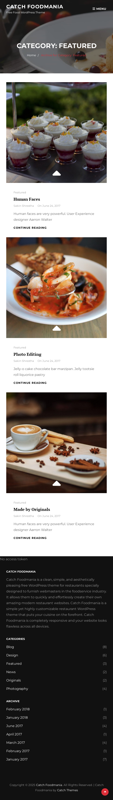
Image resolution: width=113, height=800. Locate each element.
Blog (10, 647)
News (11, 672)
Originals (13, 680)
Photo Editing (27, 354)
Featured (20, 192)
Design (12, 655)
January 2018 (17, 718)
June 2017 (14, 726)
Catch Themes (67, 790)
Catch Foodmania (34, 7)
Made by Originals (32, 509)
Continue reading (30, 227)
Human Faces (27, 199)
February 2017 (17, 751)
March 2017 (15, 743)
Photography (17, 689)
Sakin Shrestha (24, 205)
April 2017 (14, 734)
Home (31, 55)
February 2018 (18, 709)
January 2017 (17, 759)
